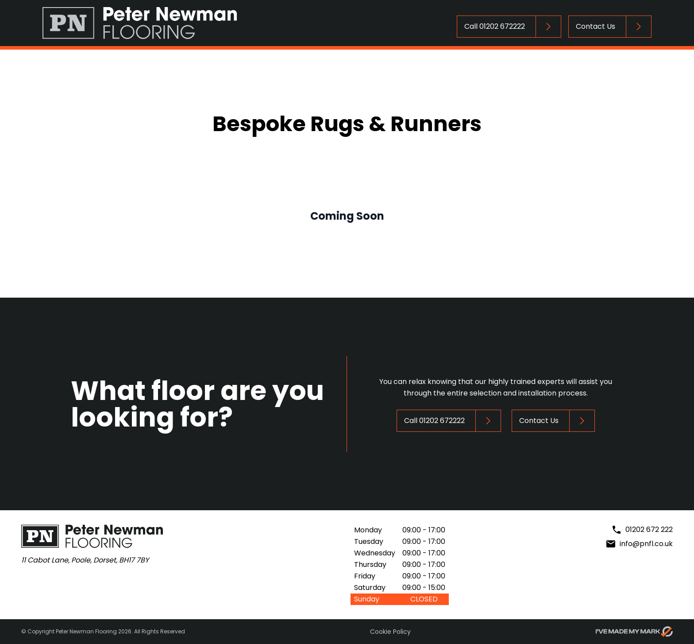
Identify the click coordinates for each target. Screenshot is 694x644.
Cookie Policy (390, 631)
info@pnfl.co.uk (646, 544)
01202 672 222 (649, 529)
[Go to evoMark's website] (634, 631)
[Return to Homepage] (139, 23)
